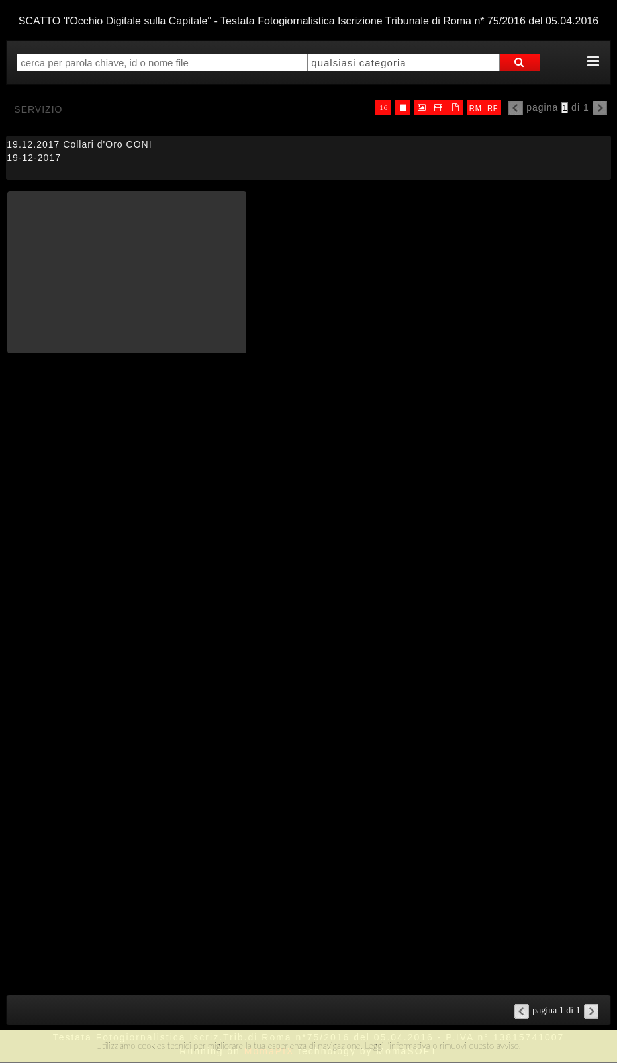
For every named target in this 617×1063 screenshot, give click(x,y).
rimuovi (453, 1045)
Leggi (374, 1045)
